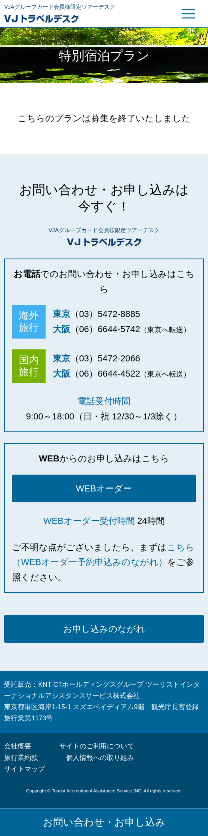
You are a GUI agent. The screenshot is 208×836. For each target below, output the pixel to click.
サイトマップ (24, 769)
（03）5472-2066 (105, 358)
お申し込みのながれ (104, 629)
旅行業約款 (21, 758)
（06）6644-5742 (105, 329)
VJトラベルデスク (73, 18)
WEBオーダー (104, 488)
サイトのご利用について (96, 746)
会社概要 (17, 746)
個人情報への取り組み (100, 758)
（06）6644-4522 (105, 374)
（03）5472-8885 (105, 314)
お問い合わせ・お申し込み (104, 822)
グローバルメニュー (188, 13)
